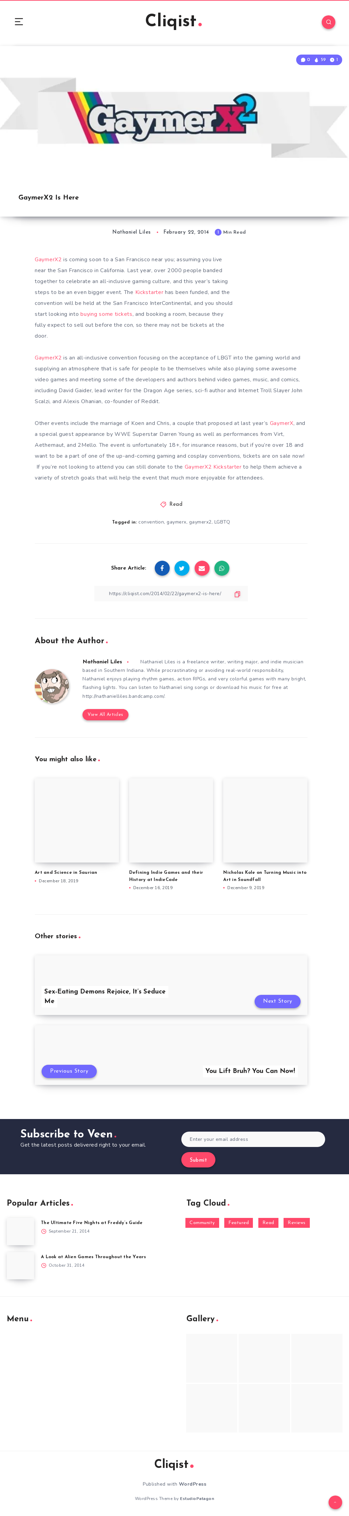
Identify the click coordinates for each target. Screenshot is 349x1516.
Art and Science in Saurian (66, 872)
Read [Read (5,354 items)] (268, 1222)
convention (151, 522)
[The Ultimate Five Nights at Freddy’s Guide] (20, 1231)
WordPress (193, 1484)
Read (175, 504)
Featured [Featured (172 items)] (238, 1222)
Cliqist (173, 22)
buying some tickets (106, 314)
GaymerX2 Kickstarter (213, 467)
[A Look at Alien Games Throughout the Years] (20, 1265)
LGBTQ (222, 522)
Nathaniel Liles (102, 662)
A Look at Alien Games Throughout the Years (93, 1257)
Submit (198, 1160)
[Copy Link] (171, 593)
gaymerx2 (200, 522)
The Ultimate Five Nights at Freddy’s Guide (92, 1223)
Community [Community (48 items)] (202, 1222)
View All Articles (105, 714)
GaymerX (281, 423)
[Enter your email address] (253, 1139)
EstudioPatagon (197, 1498)
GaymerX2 (49, 259)
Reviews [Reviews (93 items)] (297, 1222)
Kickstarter (150, 292)
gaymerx (176, 522)
